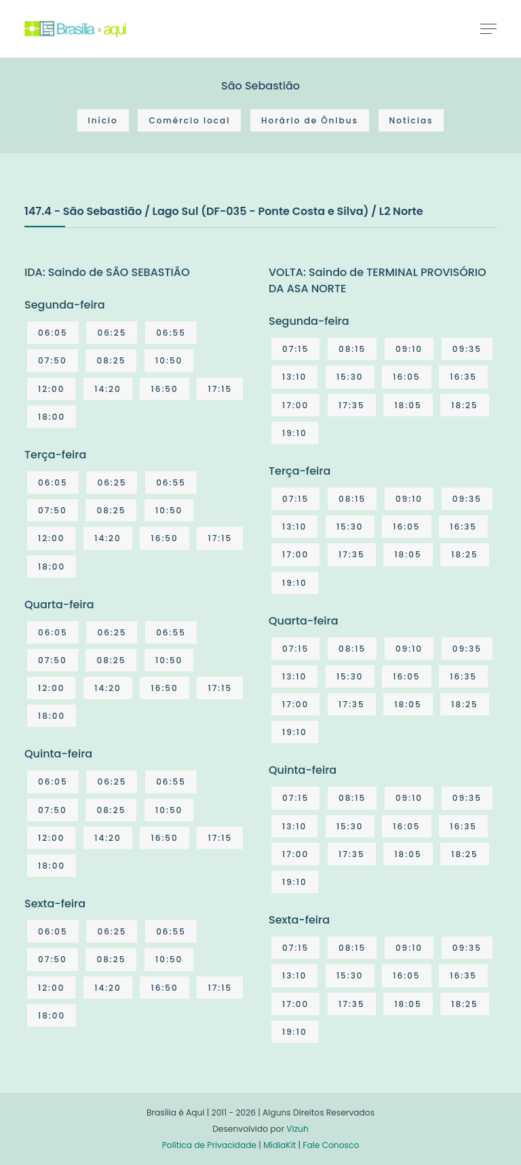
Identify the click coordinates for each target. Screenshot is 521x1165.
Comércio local (189, 120)
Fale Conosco (331, 1145)
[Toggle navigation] (488, 28)
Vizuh (297, 1128)
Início (103, 120)
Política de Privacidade (209, 1145)
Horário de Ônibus (309, 120)
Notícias (411, 120)
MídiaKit (279, 1145)
